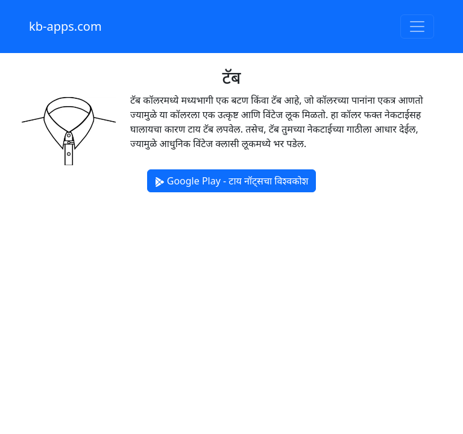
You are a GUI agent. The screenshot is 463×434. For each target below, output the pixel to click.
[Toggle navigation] (417, 26)
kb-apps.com (65, 26)
